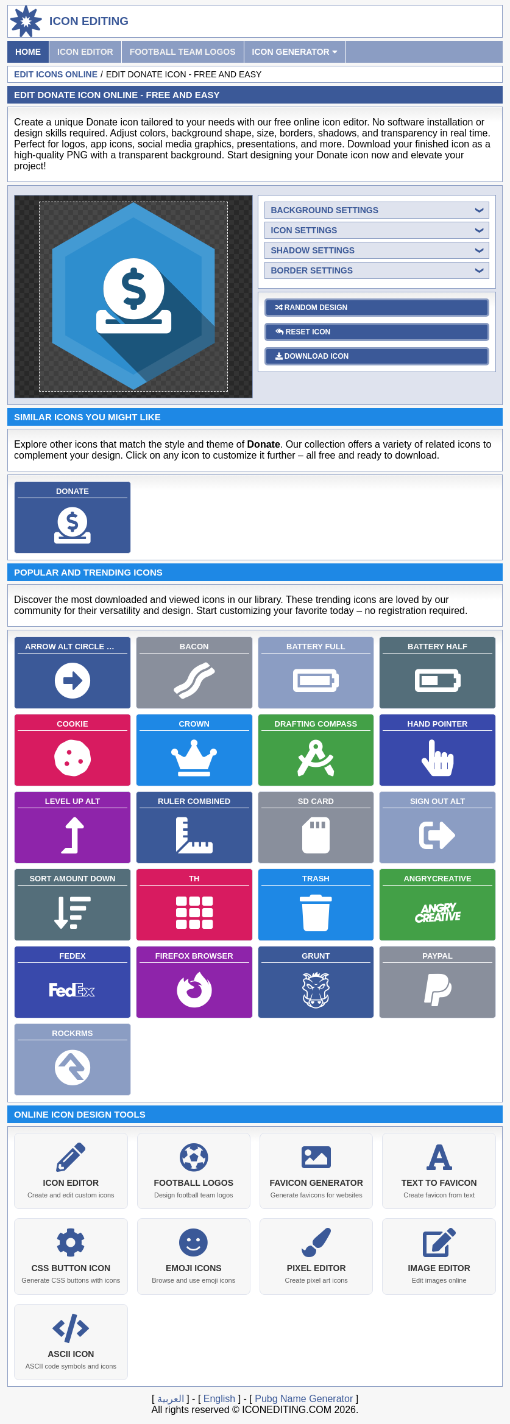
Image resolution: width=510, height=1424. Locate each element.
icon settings (304, 230)
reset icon (303, 332)
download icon (312, 356)
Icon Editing (89, 21)
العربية (170, 1396)
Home (28, 52)
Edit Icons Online (55, 74)
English (219, 1396)
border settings (312, 270)
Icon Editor (85, 52)
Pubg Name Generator (304, 1396)
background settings (325, 210)
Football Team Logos (183, 52)
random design (311, 307)
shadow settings (313, 250)
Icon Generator (295, 52)
